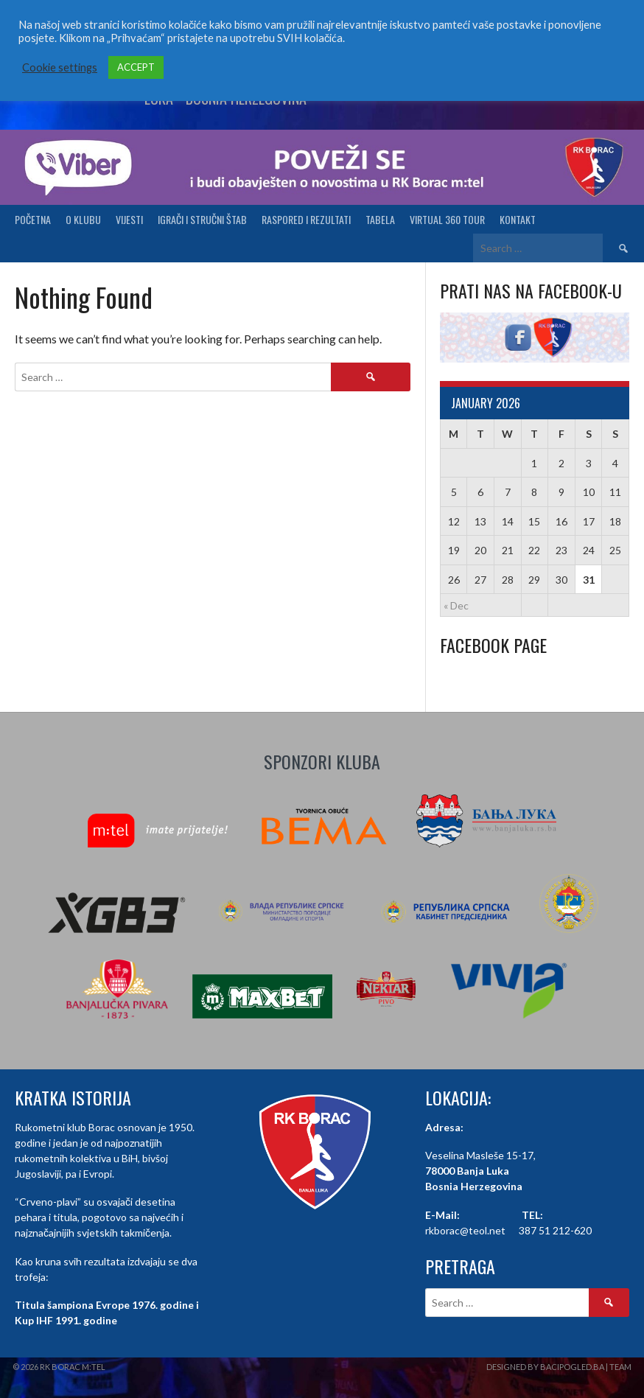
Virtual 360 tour (447, 219)
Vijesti (129, 219)
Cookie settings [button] (59, 67)
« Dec (456, 605)
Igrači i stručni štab (202, 219)
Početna (33, 219)
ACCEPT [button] (136, 67)
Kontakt (518, 219)
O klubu (83, 219)
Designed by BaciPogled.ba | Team (558, 1366)
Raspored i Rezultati (306, 219)
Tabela (380, 219)
